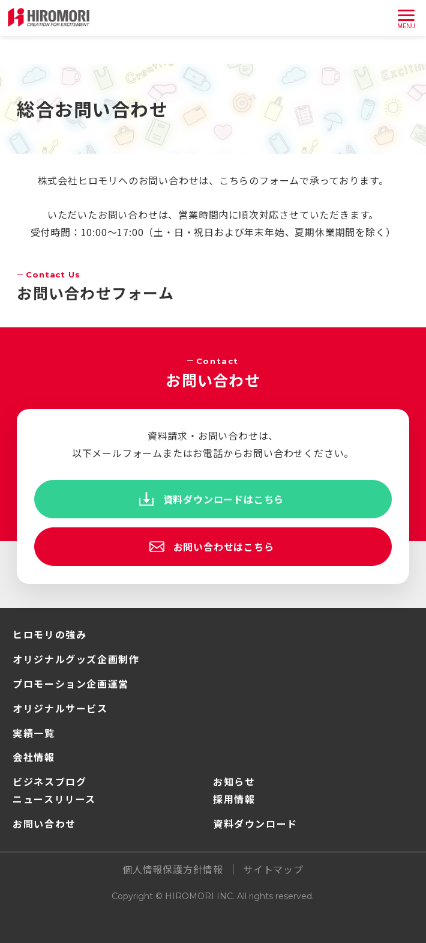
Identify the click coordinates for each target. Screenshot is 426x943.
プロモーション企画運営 (71, 683)
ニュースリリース (54, 799)
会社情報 (34, 757)
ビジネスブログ (49, 781)
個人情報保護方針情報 (172, 869)
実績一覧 (34, 733)
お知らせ (234, 781)
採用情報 (234, 799)
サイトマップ (273, 869)
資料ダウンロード (255, 823)
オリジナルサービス (60, 708)
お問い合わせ (44, 823)
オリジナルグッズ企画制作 (76, 659)
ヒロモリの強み (49, 634)
